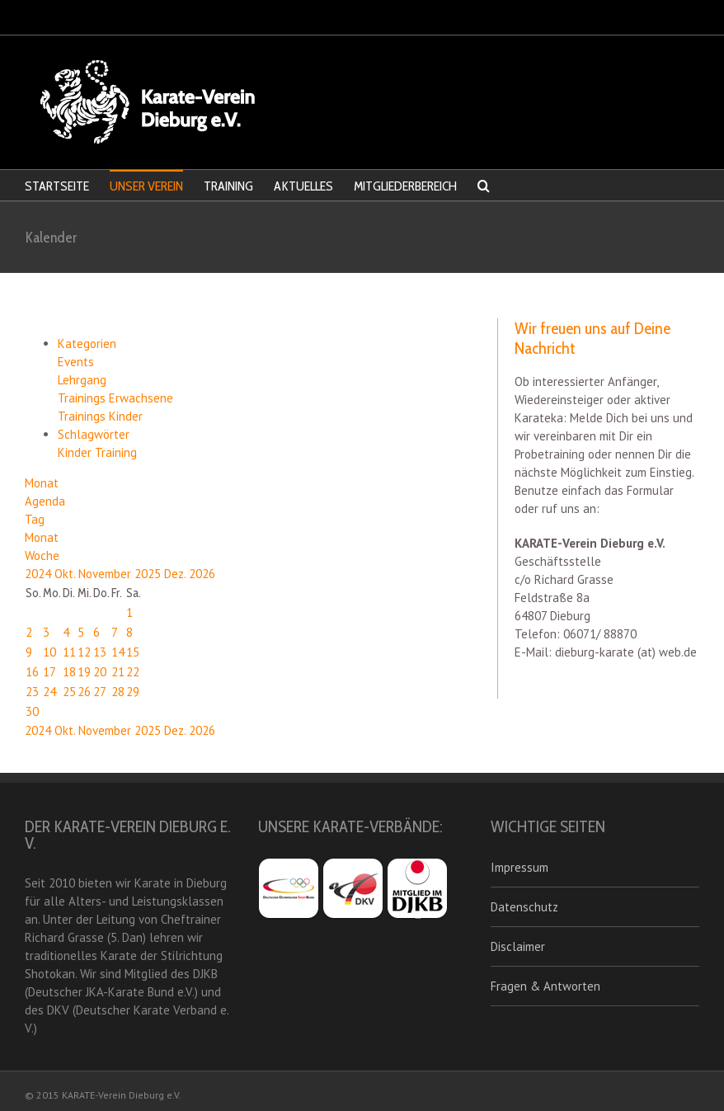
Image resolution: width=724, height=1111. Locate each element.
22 (132, 672)
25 (69, 691)
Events (76, 362)
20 (99, 672)
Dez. (176, 573)
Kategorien (87, 343)
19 (84, 672)
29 (132, 691)
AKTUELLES (303, 186)
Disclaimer (518, 946)
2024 (39, 573)
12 (84, 652)
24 (49, 691)
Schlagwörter (93, 434)
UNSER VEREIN (146, 186)
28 (118, 691)
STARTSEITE (57, 186)
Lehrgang (82, 380)
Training (116, 452)
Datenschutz (524, 907)
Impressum (519, 867)
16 (32, 672)
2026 (202, 573)
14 (118, 652)
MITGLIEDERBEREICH (405, 186)
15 (132, 652)
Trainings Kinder (100, 416)
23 (32, 691)
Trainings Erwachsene (115, 398)
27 (99, 691)
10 (49, 652)
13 (99, 652)
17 (49, 672)
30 (32, 711)
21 (118, 672)
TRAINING (228, 186)
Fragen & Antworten (545, 986)
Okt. (66, 573)
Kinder (76, 452)
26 (84, 691)
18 (69, 672)
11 (69, 652)
